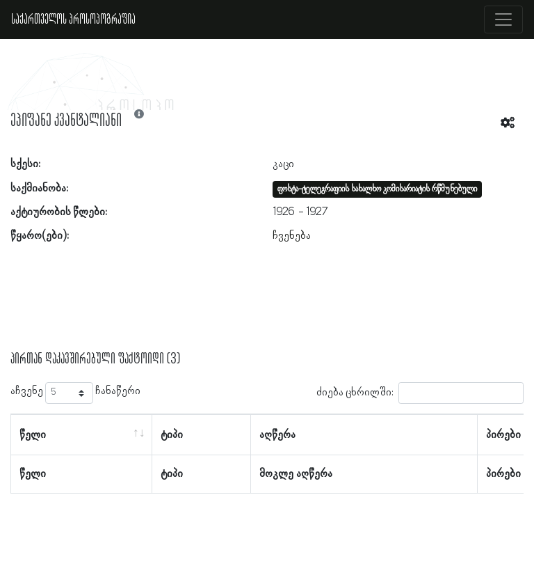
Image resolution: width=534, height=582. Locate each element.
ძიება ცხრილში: (420, 393)
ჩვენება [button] (292, 236)
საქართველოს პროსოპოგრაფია (73, 19)
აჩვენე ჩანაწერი (75, 393)
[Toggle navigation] (503, 19)
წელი (32, 435)
